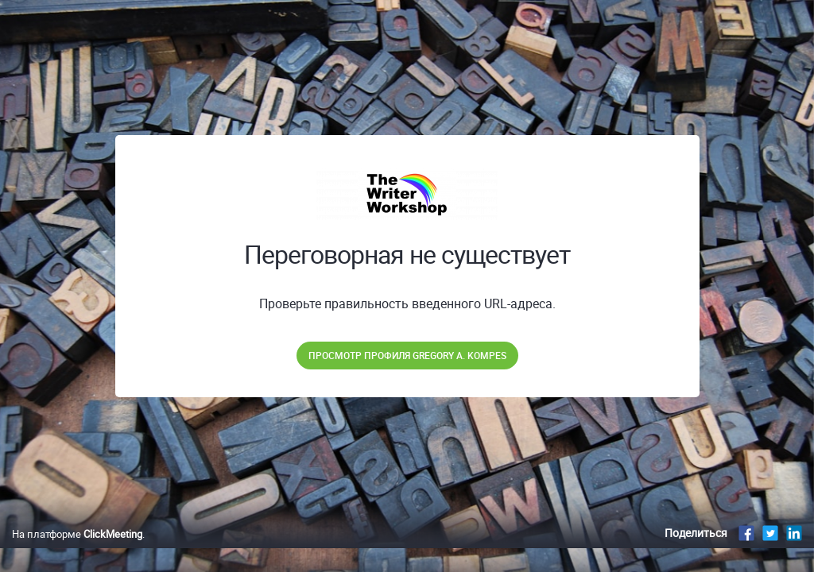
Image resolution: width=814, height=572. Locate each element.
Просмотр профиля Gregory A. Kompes (407, 355)
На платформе (77, 550)
